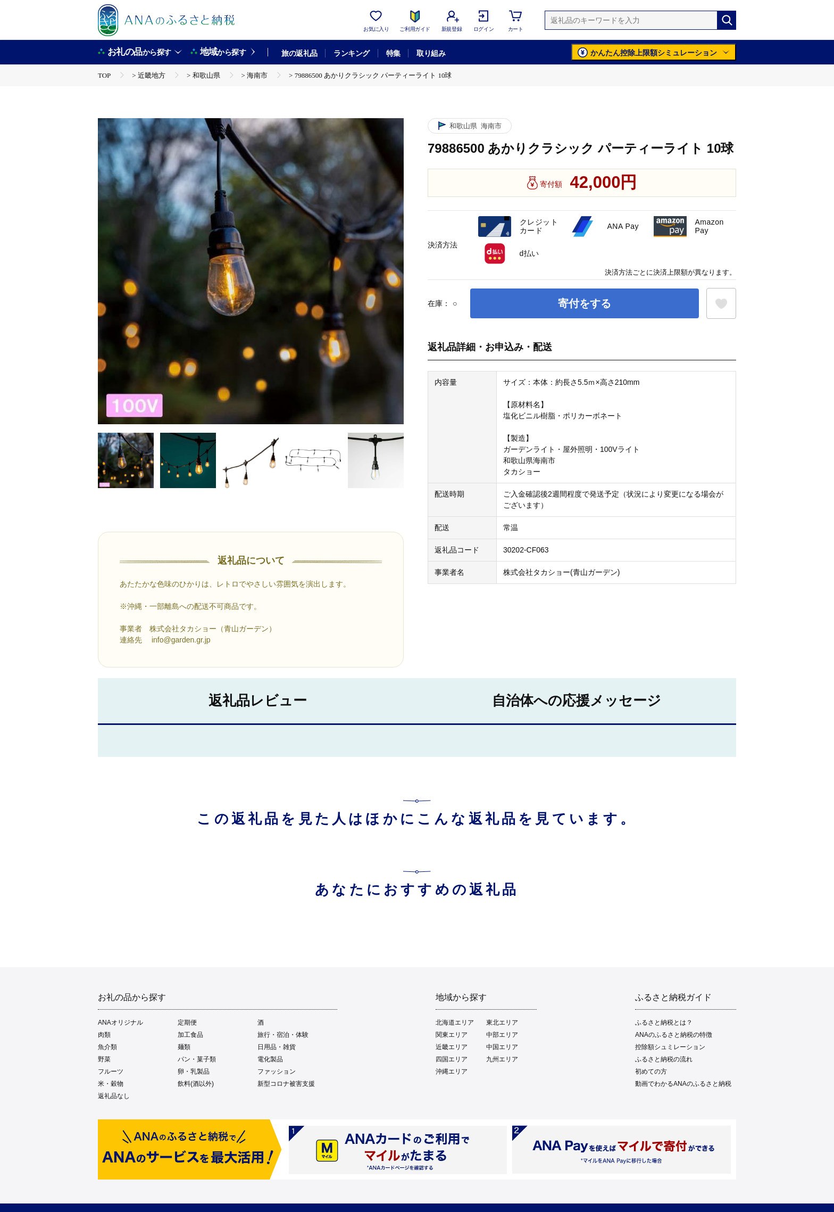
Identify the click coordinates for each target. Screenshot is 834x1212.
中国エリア (502, 1047)
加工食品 (190, 1034)
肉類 (104, 1034)
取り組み (430, 53)
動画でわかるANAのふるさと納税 (683, 1083)
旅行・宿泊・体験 (282, 1034)
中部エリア (502, 1034)
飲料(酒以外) (196, 1083)
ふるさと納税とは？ (664, 1022)
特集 (393, 53)
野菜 (104, 1059)
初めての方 (651, 1071)
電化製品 (270, 1059)
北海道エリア (455, 1022)
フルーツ (110, 1071)
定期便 (187, 1022)
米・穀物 (110, 1083)
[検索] (726, 20)
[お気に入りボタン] (721, 303)
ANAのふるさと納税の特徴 (673, 1034)
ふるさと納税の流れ (664, 1059)
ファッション (276, 1071)
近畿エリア (452, 1047)
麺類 (184, 1047)
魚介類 (107, 1047)
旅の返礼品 (299, 53)
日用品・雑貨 (276, 1047)
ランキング (351, 53)
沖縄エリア (452, 1071)
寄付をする (584, 303)
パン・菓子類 (197, 1059)
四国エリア (452, 1059)
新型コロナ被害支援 (286, 1083)
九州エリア (502, 1059)
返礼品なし (114, 1096)
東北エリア (502, 1022)
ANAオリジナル (120, 1022)
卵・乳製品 (194, 1071)
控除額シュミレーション (670, 1047)
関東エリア (452, 1034)
